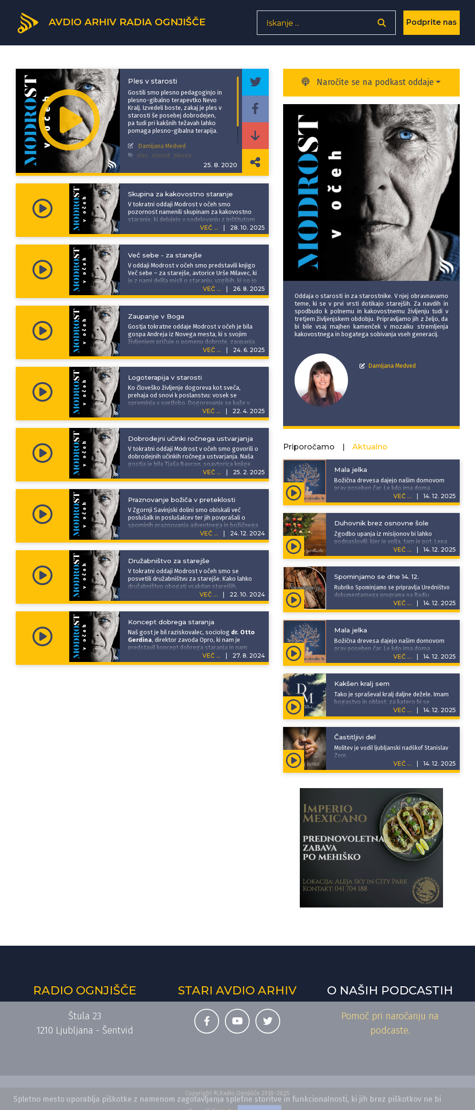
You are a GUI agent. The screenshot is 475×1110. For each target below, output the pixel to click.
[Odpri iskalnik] (382, 26)
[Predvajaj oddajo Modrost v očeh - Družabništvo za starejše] (42, 575)
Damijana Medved (392, 365)
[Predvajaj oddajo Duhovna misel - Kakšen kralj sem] (294, 706)
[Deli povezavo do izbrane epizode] (255, 162)
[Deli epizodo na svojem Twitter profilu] (255, 82)
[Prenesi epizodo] (255, 135)
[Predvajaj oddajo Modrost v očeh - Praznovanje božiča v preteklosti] (42, 514)
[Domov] (119, 25)
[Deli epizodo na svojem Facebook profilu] (255, 109)
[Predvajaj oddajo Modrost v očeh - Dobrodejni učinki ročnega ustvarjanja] (42, 453)
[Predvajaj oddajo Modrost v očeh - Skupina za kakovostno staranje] (42, 208)
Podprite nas (431, 26)
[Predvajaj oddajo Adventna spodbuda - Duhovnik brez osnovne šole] (294, 546)
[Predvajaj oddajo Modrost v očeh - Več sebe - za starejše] (42, 270)
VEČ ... (209, 227)
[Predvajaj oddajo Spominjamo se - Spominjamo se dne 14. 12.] (294, 599)
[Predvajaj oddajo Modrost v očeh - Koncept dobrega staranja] (42, 636)
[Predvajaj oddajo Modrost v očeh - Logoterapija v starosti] (42, 392)
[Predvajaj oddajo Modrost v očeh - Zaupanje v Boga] (42, 331)
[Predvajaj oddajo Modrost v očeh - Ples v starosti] (69, 121)
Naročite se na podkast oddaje (368, 82)
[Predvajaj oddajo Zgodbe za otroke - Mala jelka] (294, 492)
